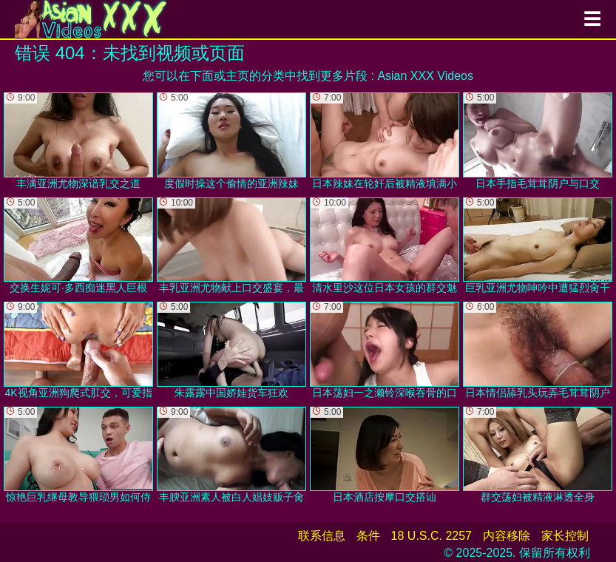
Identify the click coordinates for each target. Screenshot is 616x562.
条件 (368, 535)
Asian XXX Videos (425, 76)
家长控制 (565, 535)
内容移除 (506, 535)
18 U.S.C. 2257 (431, 535)
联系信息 (321, 535)
